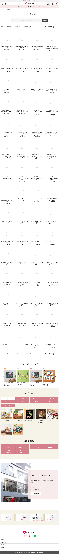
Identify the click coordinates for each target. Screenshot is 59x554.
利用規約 (2, 547)
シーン (40, 6)
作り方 (19, 6)
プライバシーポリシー (5, 550)
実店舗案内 (36, 493)
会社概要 (2, 539)
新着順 (9, 26)
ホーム (2, 9)
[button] (57, 27)
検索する (45, 20)
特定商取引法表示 (4, 544)
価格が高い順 (27, 26)
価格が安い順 (17, 26)
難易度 (29, 6)
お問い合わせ (3, 542)
